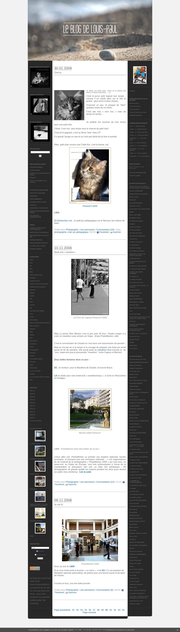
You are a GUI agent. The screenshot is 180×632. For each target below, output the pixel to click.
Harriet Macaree (134, 424)
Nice (31, 338)
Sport (31, 365)
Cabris (32, 536)
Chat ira (57, 73)
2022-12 (32, 390)
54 (81, 610)
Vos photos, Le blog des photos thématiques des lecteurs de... (139, 597)
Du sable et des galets (136, 221)
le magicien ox (134, 276)
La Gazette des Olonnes (137, 251)
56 (90, 610)
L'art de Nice (133, 239)
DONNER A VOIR (135, 218)
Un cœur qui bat (134, 581)
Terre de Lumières (135, 175)
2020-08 (32, 414)
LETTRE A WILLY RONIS (37, 246)
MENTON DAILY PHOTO (137, 521)
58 (98, 610)
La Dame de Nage (135, 248)
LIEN (72, 566)
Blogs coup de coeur (36, 275)
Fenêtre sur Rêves (135, 227)
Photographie (34, 350)
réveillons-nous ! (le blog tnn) (138, 333)
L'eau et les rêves (135, 106)
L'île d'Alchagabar (135, 439)
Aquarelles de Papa (36, 521)
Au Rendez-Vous (135, 371)
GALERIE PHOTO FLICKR (38, 202)
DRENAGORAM (135, 406)
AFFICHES (33, 489)
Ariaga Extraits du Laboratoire (139, 194)
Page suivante (89, 612)
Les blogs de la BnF (136, 279)
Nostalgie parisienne (136, 115)
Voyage (32, 374)
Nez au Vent (133, 536)
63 (119, 610)
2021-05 (32, 405)
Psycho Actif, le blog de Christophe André (137, 329)
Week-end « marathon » (65, 252)
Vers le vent (133, 587)
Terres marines (34, 474)
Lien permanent (87, 229)
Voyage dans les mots (136, 601)
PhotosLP (33, 177)
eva (131, 126)
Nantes (32, 335)
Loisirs (32, 317)
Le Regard (133, 488)
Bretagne (33, 278)
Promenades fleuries (36, 359)
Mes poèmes (34, 320)
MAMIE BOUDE (134, 515)
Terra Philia (133, 575)
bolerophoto (133, 377)
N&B (31, 332)
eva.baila (132, 224)
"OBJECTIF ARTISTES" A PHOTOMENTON (38, 228)
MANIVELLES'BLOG (136, 518)
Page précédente (62, 610)
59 (102, 610)
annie (131, 132)
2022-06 (32, 402)
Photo (32, 347)
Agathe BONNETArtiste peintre (139, 362)
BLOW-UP (133, 200)
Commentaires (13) (105, 482)
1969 (31, 260)
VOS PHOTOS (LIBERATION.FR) (35, 216)
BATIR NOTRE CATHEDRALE (39, 232)
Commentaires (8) (104, 590)
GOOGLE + (33, 205)
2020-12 (32, 411)
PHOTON (132, 321)
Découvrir (33, 290)
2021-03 (32, 408)
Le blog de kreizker (135, 466)
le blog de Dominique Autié (138, 172)
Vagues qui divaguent (136, 584)
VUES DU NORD (135, 604)
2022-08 (32, 396)
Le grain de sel (134, 472)
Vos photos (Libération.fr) (137, 593)
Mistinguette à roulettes (137, 302)
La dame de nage (135, 449)
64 (123, 610)
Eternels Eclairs (134, 415)
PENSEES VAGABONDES (138, 554)
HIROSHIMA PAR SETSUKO (39, 243)
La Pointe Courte (35, 443)
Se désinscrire (40, 554)
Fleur (31, 302)
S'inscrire (40, 551)
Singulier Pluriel (134, 339)
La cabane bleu (134, 245)
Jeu (31, 308)
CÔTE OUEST (134, 397)
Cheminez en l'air (135, 206)
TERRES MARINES (36, 240)
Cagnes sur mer (35, 281)
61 (111, 610)
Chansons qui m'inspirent (37, 287)
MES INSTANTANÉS (136, 299)
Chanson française (135, 389)
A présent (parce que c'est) (138, 359)
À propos (132, 91)
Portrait (32, 356)
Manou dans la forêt (136, 293)
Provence (33, 362)
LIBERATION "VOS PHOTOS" (39, 208)
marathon (102, 350)
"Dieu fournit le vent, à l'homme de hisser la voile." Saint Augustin (140, 187)
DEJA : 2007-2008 (135, 215)
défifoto (32, 293)
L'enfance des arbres (136, 242)
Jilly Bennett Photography (137, 236)
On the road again (135, 314)
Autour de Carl (134, 197)
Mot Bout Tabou (134, 305)
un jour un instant (35, 371)
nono (131, 311)
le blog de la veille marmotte (138, 266)
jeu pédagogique (80, 232)
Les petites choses (135, 497)
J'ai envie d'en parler (136, 233)
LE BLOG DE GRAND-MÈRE (139, 463)
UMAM (132, 342)
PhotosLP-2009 (90, 206)
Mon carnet (133, 530)
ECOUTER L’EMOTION (137, 409)
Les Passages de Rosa (137, 494)
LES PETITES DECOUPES (138, 500)
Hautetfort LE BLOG (136, 427)
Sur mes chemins (135, 572)
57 (94, 610)
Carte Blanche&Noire (36, 167)
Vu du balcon (134, 348)
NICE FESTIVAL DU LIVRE (138, 308)
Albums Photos (36, 428)
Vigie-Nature (133, 345)
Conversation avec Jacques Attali (140, 209)
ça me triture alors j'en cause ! (139, 380)
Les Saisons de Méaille (37, 311)
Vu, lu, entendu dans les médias (39, 377)
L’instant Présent (35, 170)
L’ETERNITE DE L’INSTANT (138, 506)
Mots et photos (34, 326)
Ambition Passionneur (136, 368)
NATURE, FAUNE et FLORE (138, 533)
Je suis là (58, 504)
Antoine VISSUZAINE (136, 191)
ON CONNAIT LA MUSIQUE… (139, 545)
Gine (131, 142)
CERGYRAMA (134, 386)
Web (31, 380)
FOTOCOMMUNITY (36, 199)
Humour (32, 305)
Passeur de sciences (136, 551)
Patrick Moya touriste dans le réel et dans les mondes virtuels (140, 317)
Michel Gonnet (134, 527)
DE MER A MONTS (36, 249)
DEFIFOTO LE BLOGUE (37, 193)
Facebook (103, 232)
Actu (31, 263)
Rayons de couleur (135, 563)
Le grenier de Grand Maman (138, 475)
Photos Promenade (135, 560)
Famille (32, 296)
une (89, 132)
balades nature (134, 374)
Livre (31, 314)
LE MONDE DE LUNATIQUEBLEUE (136, 481)
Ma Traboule (133, 509)
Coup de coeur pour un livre (138, 112)
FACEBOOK (34, 196)
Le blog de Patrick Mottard (138, 269)
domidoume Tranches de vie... (139, 403)
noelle (132, 129)
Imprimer (115, 232)
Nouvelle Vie (34, 341)
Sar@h (132, 566)
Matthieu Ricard (134, 296)
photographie (60, 232)
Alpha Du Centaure (135, 365)
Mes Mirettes (133, 524)
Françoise (133, 138)
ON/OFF (132, 548)
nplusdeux (133, 539)
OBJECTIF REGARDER (137, 542)
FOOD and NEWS (135, 230)
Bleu (31, 269)
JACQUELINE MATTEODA (138, 433)
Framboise (133, 148)
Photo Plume (133, 557)
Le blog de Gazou (135, 460)
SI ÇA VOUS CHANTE (136, 569)
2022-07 (32, 399)
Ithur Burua (133, 430)
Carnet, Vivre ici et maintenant (39, 284)
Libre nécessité (134, 503)
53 (77, 610)
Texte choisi (33, 368)
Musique (32, 329)
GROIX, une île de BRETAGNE (139, 421)
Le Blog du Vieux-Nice (136, 469)
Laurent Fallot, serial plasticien (139, 457)
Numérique (33, 344)
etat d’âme (133, 412)
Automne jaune (134, 103)
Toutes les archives (36, 420)
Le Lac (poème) (134, 109)
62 (115, 610)
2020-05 (32, 417)
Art (31, 266)
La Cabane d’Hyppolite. (37, 459)
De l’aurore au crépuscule (137, 400)
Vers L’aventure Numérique (138, 590)
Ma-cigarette (133, 512)
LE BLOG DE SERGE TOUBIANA (136, 272)
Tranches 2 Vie (134, 578)
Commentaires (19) (105, 229)
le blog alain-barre (135, 258)
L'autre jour (133, 436)
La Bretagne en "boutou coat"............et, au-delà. (137, 445)
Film (31, 299)
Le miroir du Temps (135, 478)
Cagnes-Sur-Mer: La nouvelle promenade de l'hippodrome (39, 504)
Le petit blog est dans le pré (138, 485)
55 (86, 610)
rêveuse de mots (135, 336)
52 (73, 610)
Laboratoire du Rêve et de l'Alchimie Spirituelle (137, 254)
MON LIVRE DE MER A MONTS (40, 323)
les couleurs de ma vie (136, 282)
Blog (31, 272)
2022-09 (32, 393)
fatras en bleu (134, 418)
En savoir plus (129, 630)
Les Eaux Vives (134, 491)
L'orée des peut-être (136, 442)
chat (70, 232)
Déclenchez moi (64, 220)
